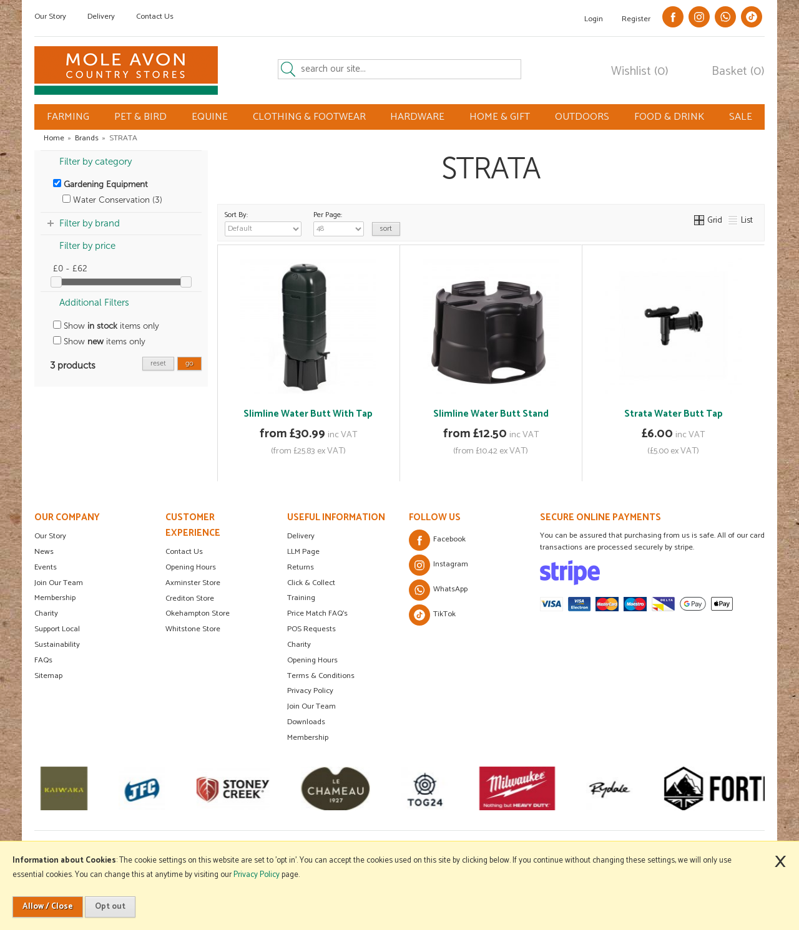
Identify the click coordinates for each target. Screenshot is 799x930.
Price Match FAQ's (317, 613)
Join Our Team (58, 582)
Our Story (50, 16)
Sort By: (263, 222)
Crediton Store (189, 598)
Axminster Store (192, 582)
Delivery (101, 16)
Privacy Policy (310, 690)
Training (301, 597)
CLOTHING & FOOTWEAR (309, 117)
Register (636, 19)
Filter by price (87, 245)
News (44, 551)
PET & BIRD (140, 117)
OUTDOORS (582, 117)
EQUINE (210, 117)
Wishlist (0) (640, 72)
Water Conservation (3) (112, 200)
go (189, 363)
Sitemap (48, 675)
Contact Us (155, 16)
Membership (55, 597)
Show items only (106, 326)
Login (593, 19)
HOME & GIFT (499, 117)
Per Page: (338, 222)
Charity (46, 613)
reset (158, 363)
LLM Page (303, 551)
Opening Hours (190, 567)
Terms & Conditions (321, 675)
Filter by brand (89, 223)
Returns (300, 567)
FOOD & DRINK (669, 117)
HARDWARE (417, 117)
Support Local (57, 629)
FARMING (68, 117)
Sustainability (57, 644)
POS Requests (311, 629)
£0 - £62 (70, 268)
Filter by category (95, 161)
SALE (740, 117)
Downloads (306, 722)
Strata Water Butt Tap (673, 414)
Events (45, 567)
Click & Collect (311, 582)
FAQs (43, 660)
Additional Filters (94, 302)
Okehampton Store (197, 613)
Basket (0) (738, 72)
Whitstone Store (192, 629)
